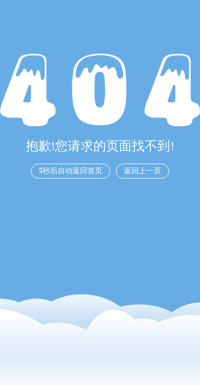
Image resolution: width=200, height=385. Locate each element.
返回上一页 (142, 171)
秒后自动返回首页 (70, 171)
